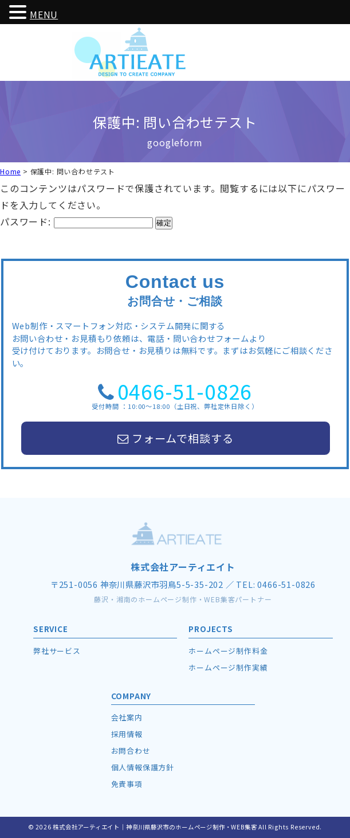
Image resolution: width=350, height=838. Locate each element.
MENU (44, 14)
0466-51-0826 (185, 391)
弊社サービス (57, 650)
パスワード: (76, 221)
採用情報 (127, 733)
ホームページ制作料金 (228, 650)
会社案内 (127, 717)
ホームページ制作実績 (228, 667)
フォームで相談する (175, 438)
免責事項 (127, 783)
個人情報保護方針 (142, 767)
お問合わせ (131, 750)
